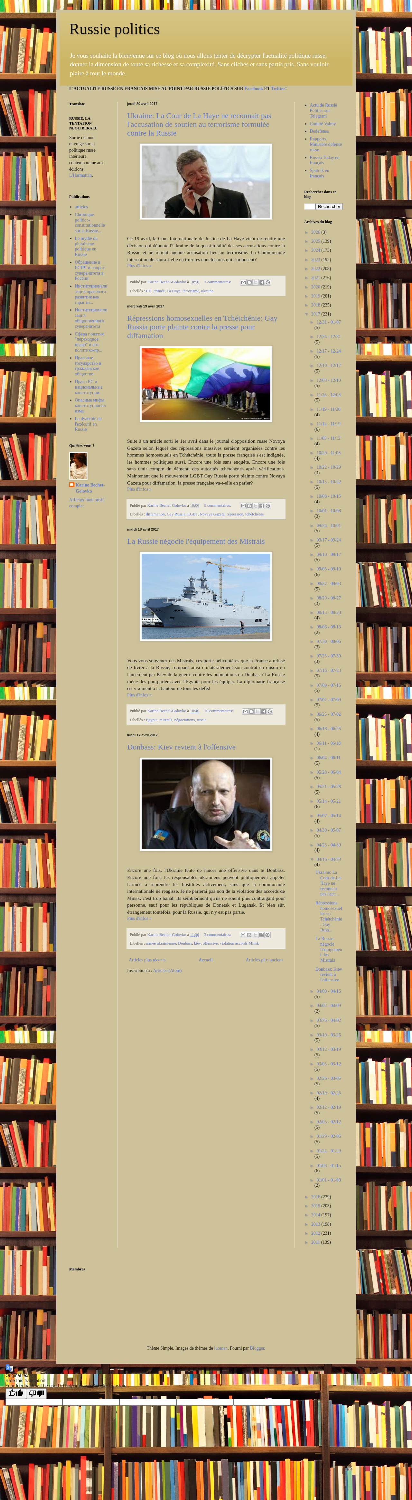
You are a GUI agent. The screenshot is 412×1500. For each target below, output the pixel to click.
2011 (316, 1242)
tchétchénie (254, 514)
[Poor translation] (36, 1393)
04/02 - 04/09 (328, 1005)
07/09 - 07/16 (328, 685)
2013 (316, 1224)
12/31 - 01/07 (328, 322)
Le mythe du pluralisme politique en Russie (86, 246)
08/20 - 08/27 (328, 598)
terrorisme (191, 291)
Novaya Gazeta (212, 514)
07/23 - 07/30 (328, 656)
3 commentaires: (218, 934)
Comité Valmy (323, 123)
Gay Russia (176, 514)
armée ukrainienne (161, 943)
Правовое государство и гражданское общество (88, 365)
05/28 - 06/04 (328, 772)
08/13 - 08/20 (328, 612)
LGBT (192, 514)
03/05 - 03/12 (328, 1063)
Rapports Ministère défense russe (326, 144)
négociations (184, 720)
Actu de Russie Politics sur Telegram (323, 110)
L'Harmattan (80, 175)
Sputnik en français (319, 173)
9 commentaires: (218, 505)
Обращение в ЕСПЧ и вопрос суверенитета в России (90, 270)
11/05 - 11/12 (328, 438)
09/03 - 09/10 (328, 569)
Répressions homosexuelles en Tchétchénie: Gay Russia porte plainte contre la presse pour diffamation (202, 327)
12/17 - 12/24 (328, 351)
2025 (316, 241)
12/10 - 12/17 (328, 365)
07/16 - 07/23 (328, 670)
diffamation (155, 514)
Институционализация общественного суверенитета (91, 317)
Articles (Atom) (167, 970)
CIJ (149, 291)
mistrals (165, 720)
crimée (159, 291)
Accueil (206, 960)
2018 (316, 305)
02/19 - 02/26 (328, 1092)
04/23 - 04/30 (328, 845)
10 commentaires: (219, 711)
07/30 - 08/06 (328, 641)
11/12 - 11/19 (328, 423)
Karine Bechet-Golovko (90, 488)
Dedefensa (319, 131)
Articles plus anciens (264, 960)
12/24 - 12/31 (328, 336)
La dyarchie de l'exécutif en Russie (88, 424)
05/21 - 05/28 (328, 786)
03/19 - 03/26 (328, 1035)
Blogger (257, 1348)
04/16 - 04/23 (328, 859)
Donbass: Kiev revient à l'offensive (181, 747)
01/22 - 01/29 (328, 1150)
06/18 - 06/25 (328, 728)
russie (201, 720)
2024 (316, 250)
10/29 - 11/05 (328, 452)
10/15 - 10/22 (328, 481)
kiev (197, 943)
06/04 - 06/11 (328, 757)
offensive (210, 943)
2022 (316, 268)
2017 (316, 314)
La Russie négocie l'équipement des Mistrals (196, 541)
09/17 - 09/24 (328, 540)
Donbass (185, 943)
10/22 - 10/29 (328, 467)
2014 (316, 1214)
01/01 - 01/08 (328, 1180)
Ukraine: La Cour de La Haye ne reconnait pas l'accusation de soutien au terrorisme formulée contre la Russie (199, 124)
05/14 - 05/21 (328, 801)
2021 (316, 277)
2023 (316, 259)
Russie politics (114, 28)
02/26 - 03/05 (328, 1078)
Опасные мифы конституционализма (90, 405)
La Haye (174, 291)
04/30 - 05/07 (328, 830)
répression (235, 514)
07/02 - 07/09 (328, 699)
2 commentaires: (218, 282)
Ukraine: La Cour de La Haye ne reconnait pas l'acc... (328, 883)
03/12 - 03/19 (328, 1049)
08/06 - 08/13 (328, 627)
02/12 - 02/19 (328, 1107)
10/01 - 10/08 (328, 510)
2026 (316, 232)
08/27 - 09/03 (328, 583)
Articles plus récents (147, 960)
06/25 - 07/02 (328, 714)
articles (81, 206)
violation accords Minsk (239, 943)
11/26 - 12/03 (328, 394)
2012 (316, 1233)
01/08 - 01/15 (328, 1165)
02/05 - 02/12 (328, 1121)
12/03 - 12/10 (328, 380)
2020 (316, 287)
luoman (221, 1348)
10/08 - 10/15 (328, 496)
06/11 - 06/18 (328, 743)
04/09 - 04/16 (328, 991)
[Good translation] (15, 1393)
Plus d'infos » (139, 265)
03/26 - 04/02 (328, 1020)
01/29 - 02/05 (328, 1136)
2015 (316, 1205)
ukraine (207, 291)
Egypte (151, 720)
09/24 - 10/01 (328, 525)
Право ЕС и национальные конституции (89, 387)
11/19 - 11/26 (328, 409)
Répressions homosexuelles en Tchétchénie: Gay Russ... (328, 916)
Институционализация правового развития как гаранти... (91, 294)
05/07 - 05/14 (328, 815)
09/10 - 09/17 (328, 554)
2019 (316, 296)
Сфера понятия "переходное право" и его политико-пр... (89, 342)
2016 (316, 1196)
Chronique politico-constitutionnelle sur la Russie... (90, 222)
